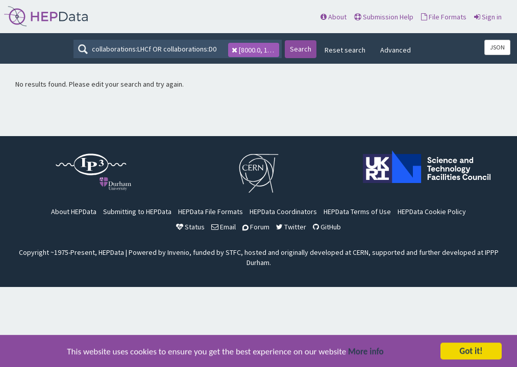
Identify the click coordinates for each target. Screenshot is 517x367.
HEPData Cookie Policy (432, 211)
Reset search (345, 50)
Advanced (395, 50)
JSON (497, 47)
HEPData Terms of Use (357, 211)
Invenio (178, 252)
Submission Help (383, 16)
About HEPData (73, 211)
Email (223, 226)
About (334, 16)
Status (190, 226)
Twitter (291, 226)
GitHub (327, 226)
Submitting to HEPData (137, 211)
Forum (255, 226)
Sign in (488, 16)
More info (366, 352)
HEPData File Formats (210, 211)
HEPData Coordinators (283, 211)
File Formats (443, 16)
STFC (233, 252)
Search (300, 49)
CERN (360, 252)
